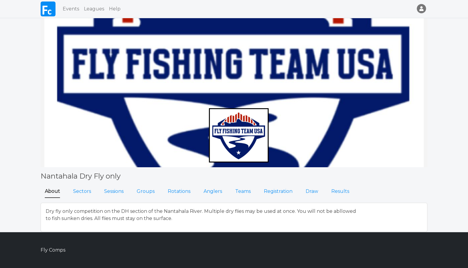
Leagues (94, 9)
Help (115, 9)
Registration (278, 191)
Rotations (179, 191)
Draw (312, 191)
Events (71, 9)
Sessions (114, 191)
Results (340, 191)
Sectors (82, 191)
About (52, 191)
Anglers (213, 191)
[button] (420, 9)
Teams (243, 191)
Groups (146, 191)
